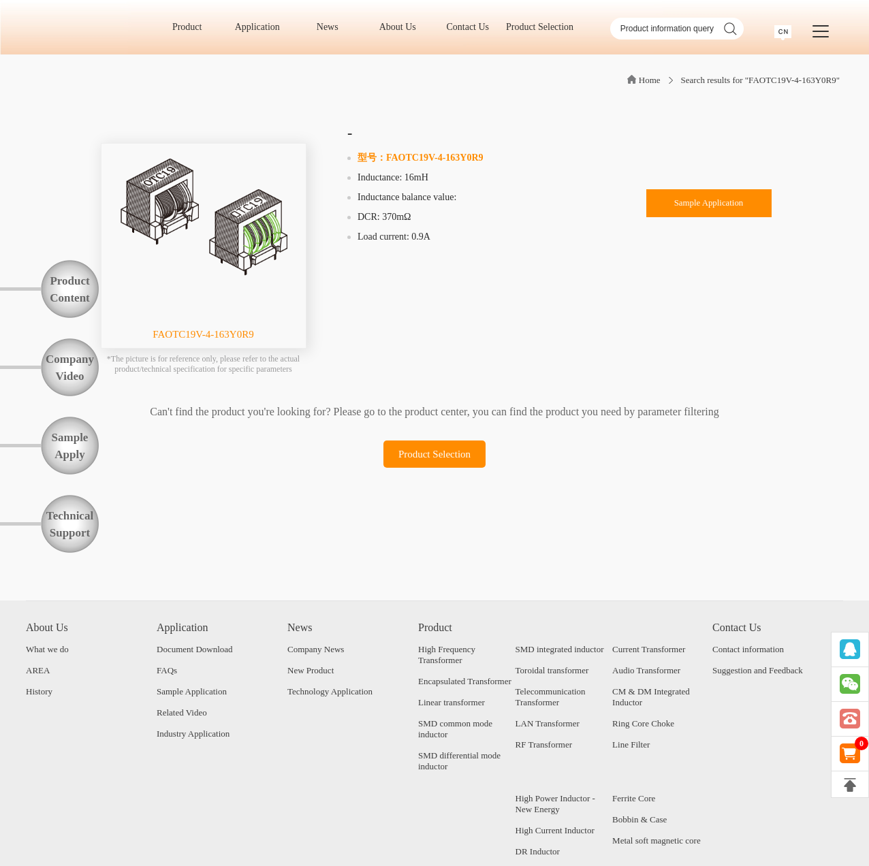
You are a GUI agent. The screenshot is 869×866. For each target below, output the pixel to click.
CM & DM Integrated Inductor (651, 696)
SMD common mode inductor (455, 728)
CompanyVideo (70, 368)
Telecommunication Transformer (551, 696)
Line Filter (631, 744)
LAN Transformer (548, 723)
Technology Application (330, 691)
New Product (310, 670)
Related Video (182, 712)
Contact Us (472, 27)
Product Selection (539, 27)
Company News (315, 649)
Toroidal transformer (552, 670)
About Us (402, 27)
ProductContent (70, 289)
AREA (38, 670)
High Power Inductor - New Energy (555, 803)
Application (262, 27)
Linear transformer (451, 702)
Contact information (748, 649)
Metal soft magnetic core (656, 840)
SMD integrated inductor (560, 649)
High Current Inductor (555, 830)
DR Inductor (538, 851)
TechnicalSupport (69, 524)
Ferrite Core (633, 798)
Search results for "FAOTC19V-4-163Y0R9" (760, 80)
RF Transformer (544, 744)
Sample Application (708, 205)
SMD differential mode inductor (459, 760)
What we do (47, 649)
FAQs (167, 670)
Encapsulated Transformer (464, 681)
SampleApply (70, 446)
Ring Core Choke (643, 723)
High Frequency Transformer (446, 654)
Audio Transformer (646, 670)
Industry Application (193, 733)
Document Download (195, 649)
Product (191, 27)
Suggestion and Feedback (757, 670)
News (332, 27)
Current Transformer (648, 649)
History (39, 691)
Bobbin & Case (639, 819)
